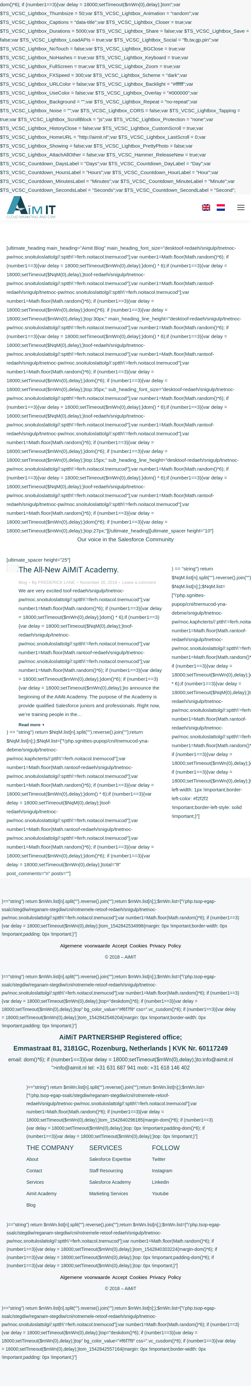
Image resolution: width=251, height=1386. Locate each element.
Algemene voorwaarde (86, 945)
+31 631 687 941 (116, 1068)
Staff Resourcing (106, 1170)
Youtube (160, 1193)
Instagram (162, 1170)
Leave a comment (139, 582)
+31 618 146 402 (170, 1068)
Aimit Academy (41, 1193)
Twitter (158, 1159)
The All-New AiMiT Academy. (69, 569)
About (32, 1159)
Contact (34, 1170)
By (53, 582)
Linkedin (160, 1182)
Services (35, 1182)
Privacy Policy (165, 945)
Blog (23, 582)
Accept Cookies (129, 945)
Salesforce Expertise (110, 1159)
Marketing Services (108, 1193)
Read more (31, 724)
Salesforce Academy (110, 1182)
